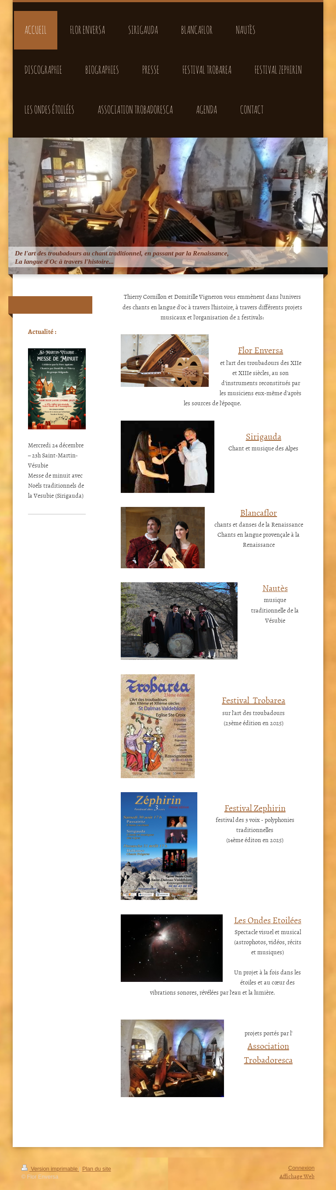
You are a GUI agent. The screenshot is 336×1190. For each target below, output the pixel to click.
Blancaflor (258, 512)
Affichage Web (297, 1176)
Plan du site (96, 1169)
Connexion (301, 1168)
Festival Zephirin (255, 807)
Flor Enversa (260, 349)
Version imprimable (50, 1169)
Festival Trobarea (253, 699)
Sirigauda (263, 436)
